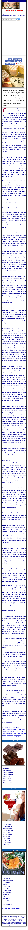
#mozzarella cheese (16, 736)
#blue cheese (10, 735)
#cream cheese (9, 731)
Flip (17, 63)
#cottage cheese (17, 731)
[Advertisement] (14, 38)
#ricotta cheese (17, 735)
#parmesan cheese (6, 736)
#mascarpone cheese (11, 733)
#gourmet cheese (8, 729)
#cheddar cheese (17, 729)
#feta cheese (20, 733)
